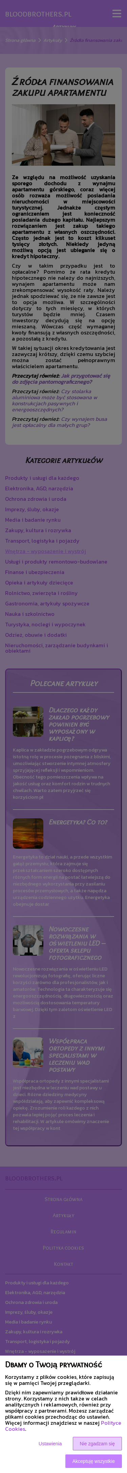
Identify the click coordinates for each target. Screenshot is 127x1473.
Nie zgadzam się (97, 1443)
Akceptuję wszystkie (93, 1461)
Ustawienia (50, 1443)
